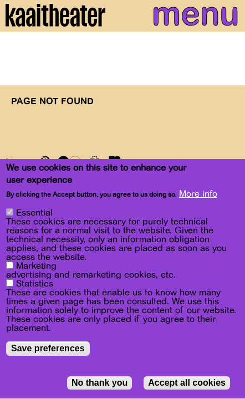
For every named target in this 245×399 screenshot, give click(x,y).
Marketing (36, 271)
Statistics (34, 288)
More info (198, 198)
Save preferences (48, 353)
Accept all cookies (187, 387)
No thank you (99, 387)
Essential (34, 217)
